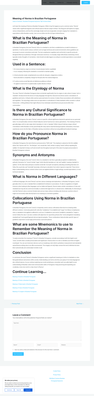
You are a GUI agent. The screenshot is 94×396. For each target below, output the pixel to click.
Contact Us (61, 2)
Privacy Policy (57, 377)
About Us (52, 2)
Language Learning (73, 2)
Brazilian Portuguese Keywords (33, 21)
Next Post (79, 304)
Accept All (28, 390)
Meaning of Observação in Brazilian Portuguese (26, 284)
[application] (78, 2)
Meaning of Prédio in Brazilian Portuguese (24, 280)
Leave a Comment (18, 21)
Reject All (19, 390)
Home (45, 2)
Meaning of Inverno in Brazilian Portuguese (25, 276)
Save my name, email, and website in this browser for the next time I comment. (37, 352)
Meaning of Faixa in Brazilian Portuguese (24, 287)
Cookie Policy (57, 373)
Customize (9, 390)
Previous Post (16, 304)
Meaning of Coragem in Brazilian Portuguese (25, 291)
